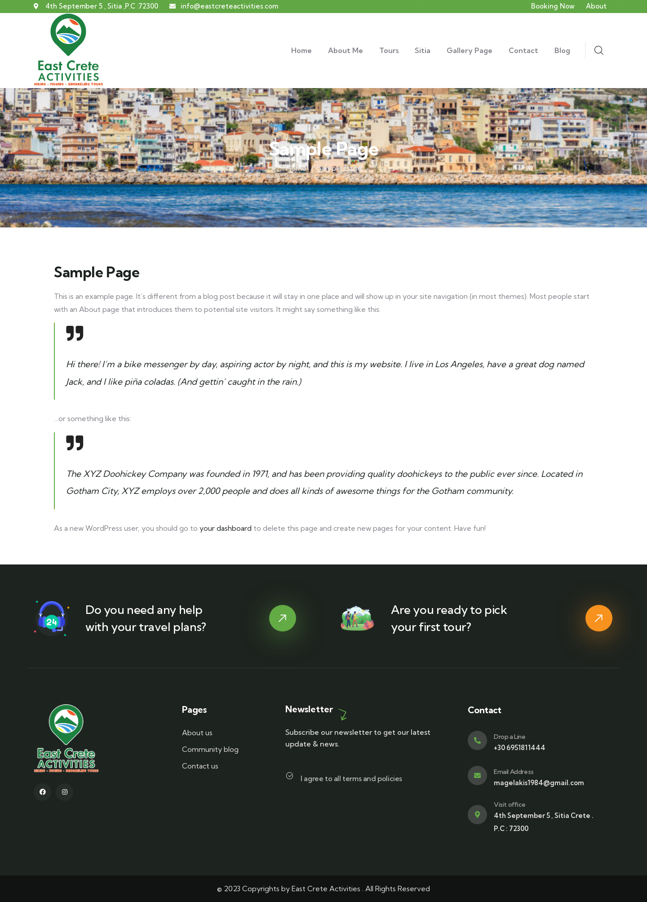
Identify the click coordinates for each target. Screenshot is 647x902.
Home (296, 168)
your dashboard (225, 528)
